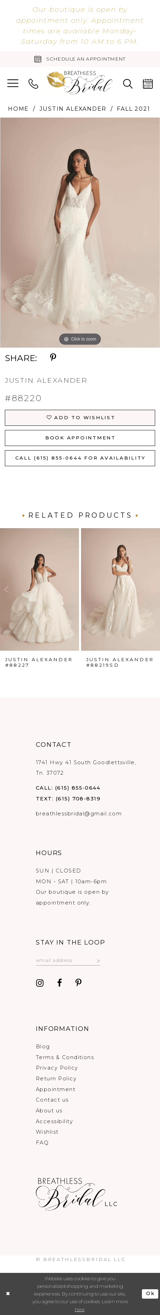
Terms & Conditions (65, 1057)
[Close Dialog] (8, 1294)
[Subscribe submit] (98, 960)
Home (18, 108)
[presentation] (39, 589)
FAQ (42, 1143)
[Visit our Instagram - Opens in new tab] (40, 983)
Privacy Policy (57, 1068)
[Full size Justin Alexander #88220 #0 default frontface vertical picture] (80, 232)
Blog (43, 1046)
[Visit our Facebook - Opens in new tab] (59, 983)
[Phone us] (33, 83)
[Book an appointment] (80, 59)
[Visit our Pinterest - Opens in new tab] (78, 983)
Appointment (55, 1089)
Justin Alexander (73, 108)
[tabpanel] (80, 232)
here (80, 1309)
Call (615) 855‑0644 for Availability (80, 458)
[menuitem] (12, 83)
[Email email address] (68, 960)
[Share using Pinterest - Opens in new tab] (53, 358)
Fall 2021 (133, 108)
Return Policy (56, 1078)
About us (49, 1110)
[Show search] (128, 83)
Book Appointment (80, 437)
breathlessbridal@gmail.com (79, 814)
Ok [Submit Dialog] (150, 1293)
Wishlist (47, 1132)
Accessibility (54, 1121)
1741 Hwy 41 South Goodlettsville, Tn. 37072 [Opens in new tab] (86, 767)
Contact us (52, 1100)
